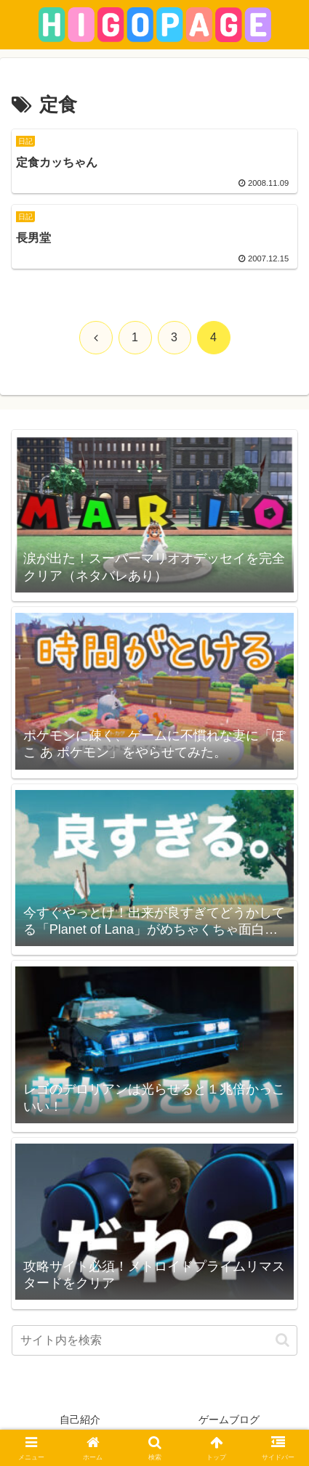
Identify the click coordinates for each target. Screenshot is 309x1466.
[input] (154, 1340)
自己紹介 (80, 1419)
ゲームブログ (229, 1419)
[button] (282, 1340)
